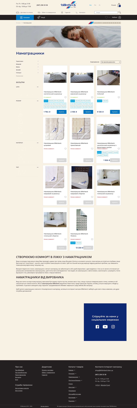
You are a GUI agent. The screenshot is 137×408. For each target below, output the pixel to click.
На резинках (27, 171)
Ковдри (71, 370)
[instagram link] (113, 327)
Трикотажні (27, 61)
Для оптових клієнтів (22, 388)
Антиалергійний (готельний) (27, 162)
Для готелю (18, 390)
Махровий (27, 159)
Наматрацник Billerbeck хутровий (52, 144)
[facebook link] (97, 327)
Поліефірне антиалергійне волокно (27, 147)
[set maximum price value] (33, 95)
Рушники (72, 401)
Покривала (72, 390)
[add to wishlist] (65, 97)
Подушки (72, 373)
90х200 (27, 114)
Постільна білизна (74, 380)
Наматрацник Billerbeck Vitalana (79, 235)
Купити (61, 112)
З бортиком (27, 173)
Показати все (19, 75)
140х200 (27, 123)
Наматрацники (73, 377)
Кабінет (116, 17)
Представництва (20, 375)
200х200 (27, 135)
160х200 (27, 128)
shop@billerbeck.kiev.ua (104, 370)
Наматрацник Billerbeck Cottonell (106, 93)
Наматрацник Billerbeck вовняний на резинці (79, 93)
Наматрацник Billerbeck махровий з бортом (79, 193)
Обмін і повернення (48, 372)
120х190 (27, 116)
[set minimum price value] (20, 95)
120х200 (27, 118)
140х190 (27, 121)
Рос (95, 5)
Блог (16, 379)
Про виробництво (21, 372)
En (99, 5)
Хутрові (27, 70)
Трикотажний (27, 150)
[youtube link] (105, 327)
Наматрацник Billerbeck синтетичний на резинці (53, 93)
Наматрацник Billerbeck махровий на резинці (52, 193)
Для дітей (72, 387)
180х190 (27, 130)
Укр (90, 5)
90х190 (27, 111)
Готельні (27, 73)
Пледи (71, 384)
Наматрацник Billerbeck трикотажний (79, 144)
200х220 (27, 137)
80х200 (27, 109)
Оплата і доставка (47, 370)
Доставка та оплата (24, 12)
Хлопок (27, 152)
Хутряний (27, 155)
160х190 (27, 125)
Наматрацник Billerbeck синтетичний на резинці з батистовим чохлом (106, 144)
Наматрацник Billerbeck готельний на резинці (106, 193)
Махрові (27, 64)
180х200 (27, 132)
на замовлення (27, 104)
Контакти (80, 12)
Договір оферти (45, 406)
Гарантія (65, 12)
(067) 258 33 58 (42, 5)
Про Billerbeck (19, 370)
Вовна (27, 67)
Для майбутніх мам (75, 394)
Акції (41, 17)
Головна (18, 23)
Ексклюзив (72, 397)
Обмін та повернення (46, 12)
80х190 (27, 107)
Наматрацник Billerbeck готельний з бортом (52, 235)
